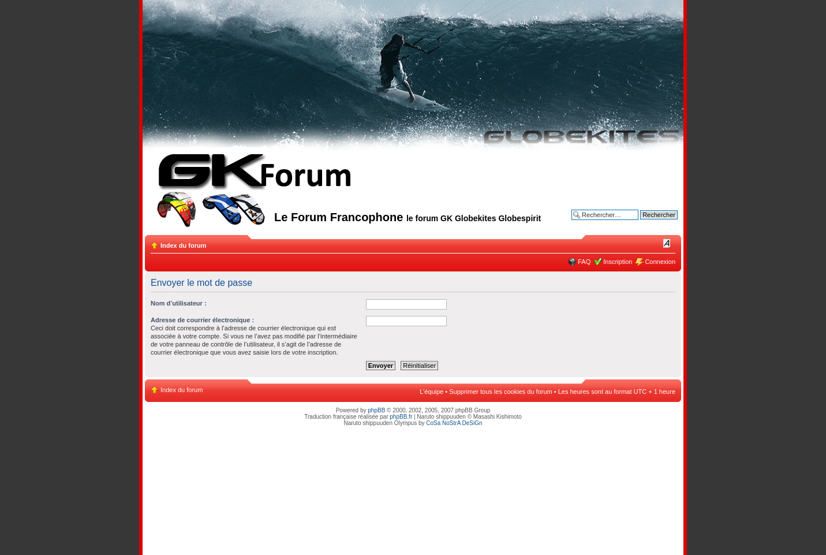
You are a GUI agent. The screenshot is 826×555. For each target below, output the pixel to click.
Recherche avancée (649, 223)
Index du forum (183, 245)
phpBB (376, 410)
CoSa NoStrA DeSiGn (454, 423)
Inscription (617, 261)
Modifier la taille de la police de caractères (667, 243)
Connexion (660, 261)
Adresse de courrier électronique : (202, 319)
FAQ (584, 261)
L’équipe (431, 391)
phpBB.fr (401, 417)
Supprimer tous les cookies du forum (500, 391)
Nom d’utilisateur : (179, 303)
